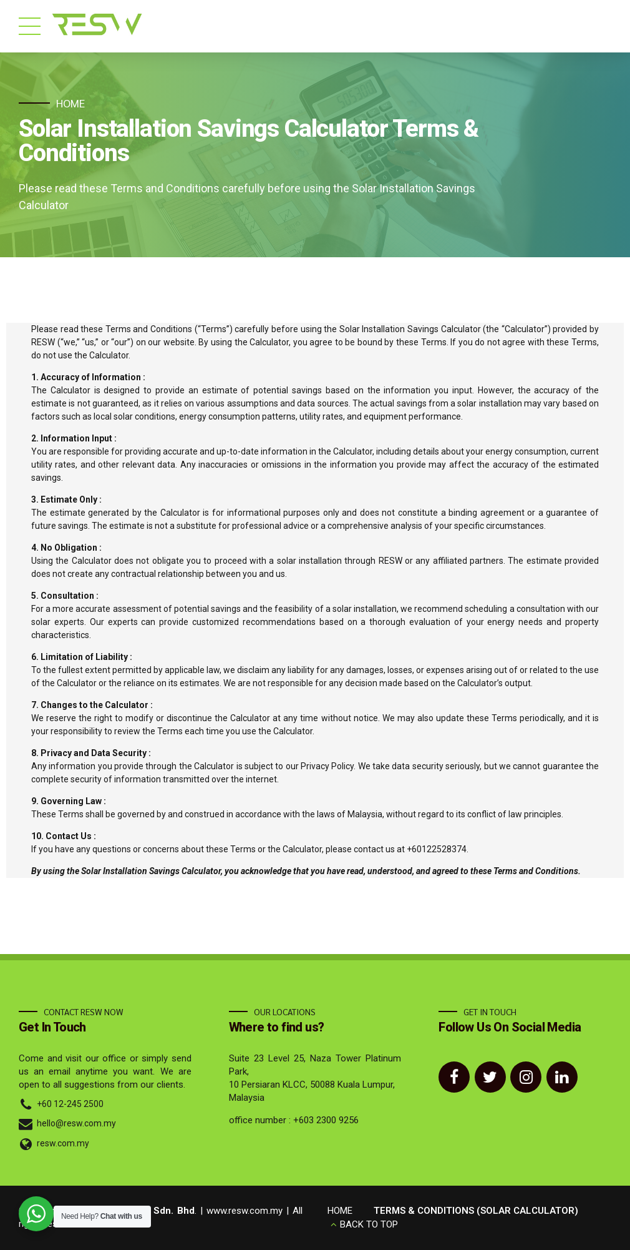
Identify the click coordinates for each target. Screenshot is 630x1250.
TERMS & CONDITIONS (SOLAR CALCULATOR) (476, 1210)
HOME (339, 1210)
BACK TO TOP (369, 1224)
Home (70, 103)
